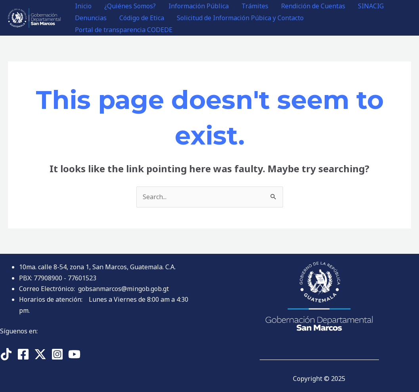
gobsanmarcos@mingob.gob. (123, 288)
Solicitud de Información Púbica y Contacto (240, 17)
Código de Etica (141, 17)
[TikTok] (6, 354)
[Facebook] (23, 354)
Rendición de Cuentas (313, 6)
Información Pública (198, 6)
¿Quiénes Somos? (130, 6)
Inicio (83, 6)
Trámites (254, 6)
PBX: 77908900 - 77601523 (57, 278)
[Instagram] (57, 354)
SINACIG (371, 6)
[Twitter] (40, 354)
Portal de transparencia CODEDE (123, 29)
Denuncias (91, 17)
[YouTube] (74, 354)
